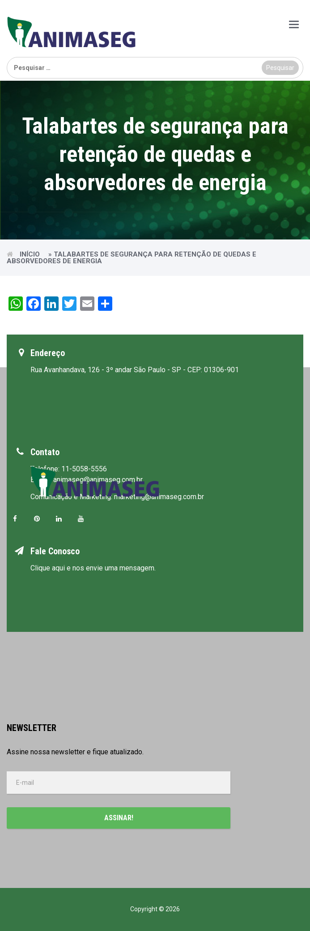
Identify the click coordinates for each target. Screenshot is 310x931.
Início (30, 254)
